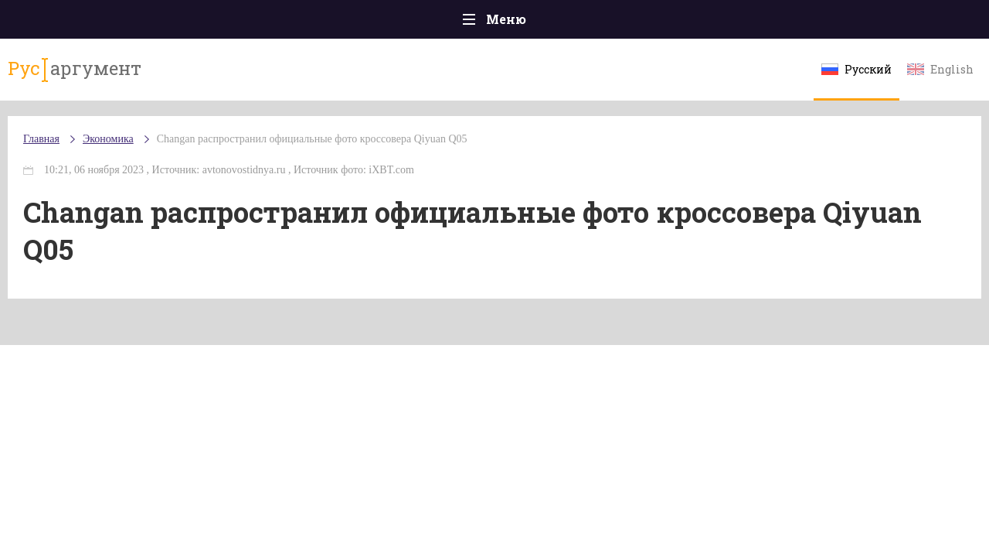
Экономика (448, 23)
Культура (732, 22)
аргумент (98, 76)
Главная (69, 22)
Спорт (528, 22)
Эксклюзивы (827, 22)
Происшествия (167, 22)
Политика (270, 22)
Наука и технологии (625, 30)
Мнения (919, 22)
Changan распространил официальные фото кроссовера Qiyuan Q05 (343, 154)
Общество (358, 22)
